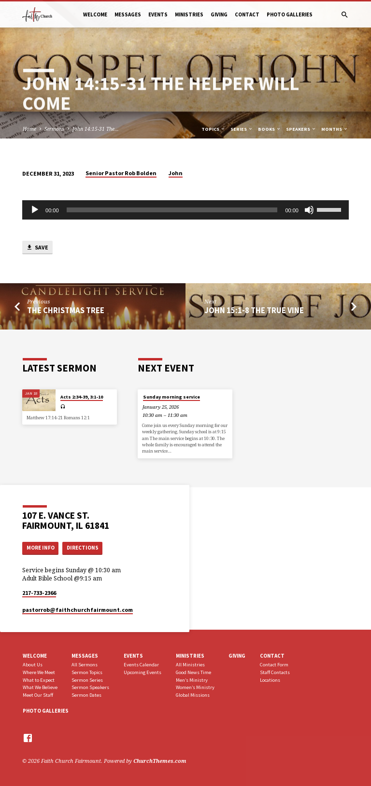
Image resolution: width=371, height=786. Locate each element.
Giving (219, 14)
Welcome (95, 14)
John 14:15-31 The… (95, 128)
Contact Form (274, 665)
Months (334, 129)
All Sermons (84, 665)
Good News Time (193, 672)
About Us (33, 665)
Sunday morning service (171, 397)
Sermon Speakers (90, 687)
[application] (185, 210)
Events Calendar (141, 665)
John (176, 173)
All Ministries (190, 665)
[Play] (35, 210)
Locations (270, 680)
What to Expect (39, 680)
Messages (127, 14)
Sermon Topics (86, 672)
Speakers (301, 129)
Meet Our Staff (38, 695)
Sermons (54, 128)
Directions (83, 547)
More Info (41, 547)
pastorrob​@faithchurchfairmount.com (77, 609)
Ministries (189, 14)
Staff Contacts (275, 672)
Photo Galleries (290, 14)
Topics (213, 129)
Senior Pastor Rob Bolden (121, 173)
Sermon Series (87, 680)
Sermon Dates (86, 695)
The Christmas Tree (65, 310)
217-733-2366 (39, 592)
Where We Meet (39, 672)
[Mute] (309, 210)
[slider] (172, 209)
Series (241, 129)
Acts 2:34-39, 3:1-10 (81, 397)
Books (269, 129)
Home (29, 128)
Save (37, 248)
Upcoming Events (142, 672)
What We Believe (40, 687)
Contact (247, 14)
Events (158, 14)
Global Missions (193, 695)
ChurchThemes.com (159, 760)
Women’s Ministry (195, 687)
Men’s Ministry (192, 680)
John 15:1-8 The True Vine (254, 310)
